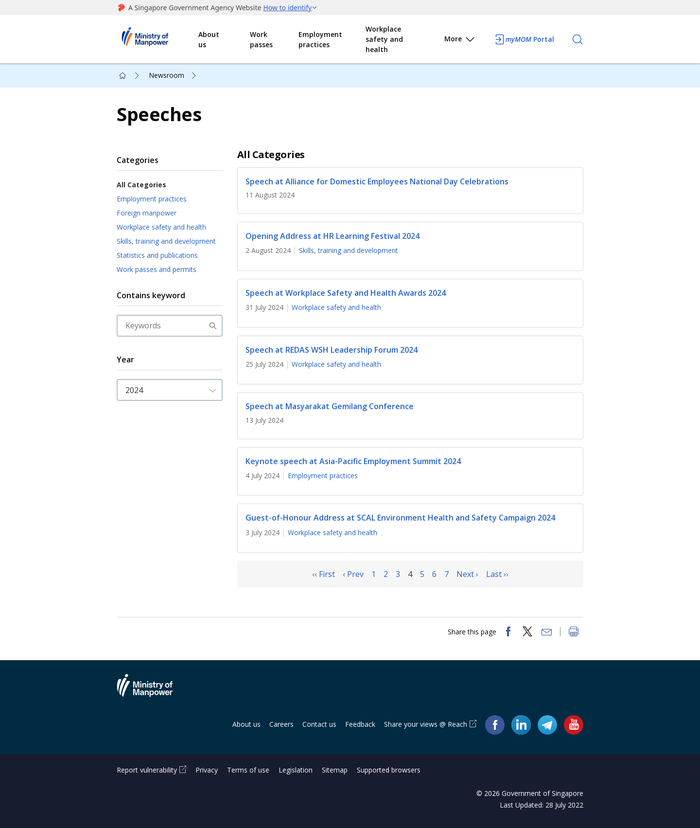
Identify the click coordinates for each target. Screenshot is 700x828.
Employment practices (320, 39)
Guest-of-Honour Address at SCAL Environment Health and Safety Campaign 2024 (400, 518)
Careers (281, 724)
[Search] (577, 39)
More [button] (460, 41)
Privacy (206, 769)
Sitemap (335, 769)
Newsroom (166, 75)
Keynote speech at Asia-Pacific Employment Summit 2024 (353, 461)
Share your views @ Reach (425, 724)
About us (208, 39)
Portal (524, 39)
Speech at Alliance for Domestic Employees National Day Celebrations (376, 181)
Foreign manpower (146, 212)
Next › (467, 574)
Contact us (319, 724)
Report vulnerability (147, 769)
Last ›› (497, 574)
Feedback (360, 724)
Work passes (261, 39)
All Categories (141, 184)
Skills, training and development (166, 241)
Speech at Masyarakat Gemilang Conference (329, 406)
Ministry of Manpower (152, 691)
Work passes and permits (156, 269)
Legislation (296, 769)
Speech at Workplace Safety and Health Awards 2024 (345, 293)
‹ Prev (353, 574)
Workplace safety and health (384, 39)
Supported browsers (388, 769)
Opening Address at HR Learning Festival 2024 (332, 236)
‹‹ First (323, 574)
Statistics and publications (157, 255)
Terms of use (248, 769)
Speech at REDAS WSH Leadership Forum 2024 (331, 349)
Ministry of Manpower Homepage (157, 39)
